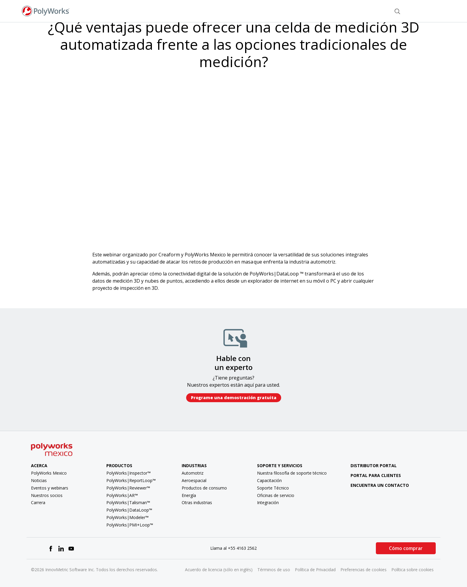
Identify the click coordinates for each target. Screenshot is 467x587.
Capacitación (269, 480)
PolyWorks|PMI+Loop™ (129, 525)
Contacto (373, 10)
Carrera (38, 502)
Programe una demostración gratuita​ (233, 397)
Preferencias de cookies (363, 569)
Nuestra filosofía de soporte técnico (292, 473)
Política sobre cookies (412, 569)
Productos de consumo (204, 488)
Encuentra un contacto (375, 485)
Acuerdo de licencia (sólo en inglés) (219, 569)
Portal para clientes (371, 475)
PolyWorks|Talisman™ (128, 502)
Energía (189, 495)
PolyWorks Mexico (49, 473)
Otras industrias (197, 502)
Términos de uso (273, 569)
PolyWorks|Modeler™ (127, 517)
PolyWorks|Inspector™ (128, 473)
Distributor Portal (374, 465)
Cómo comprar (406, 548)
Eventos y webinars (49, 488)
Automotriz (192, 473)
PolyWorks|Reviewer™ (128, 488)
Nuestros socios (47, 495)
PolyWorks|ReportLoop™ (131, 480)
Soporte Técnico (273, 488)
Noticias (39, 480)
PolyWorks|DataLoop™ (129, 510)
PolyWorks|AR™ (122, 495)
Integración (268, 502)
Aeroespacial (194, 480)
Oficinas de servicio (275, 495)
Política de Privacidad (315, 569)
